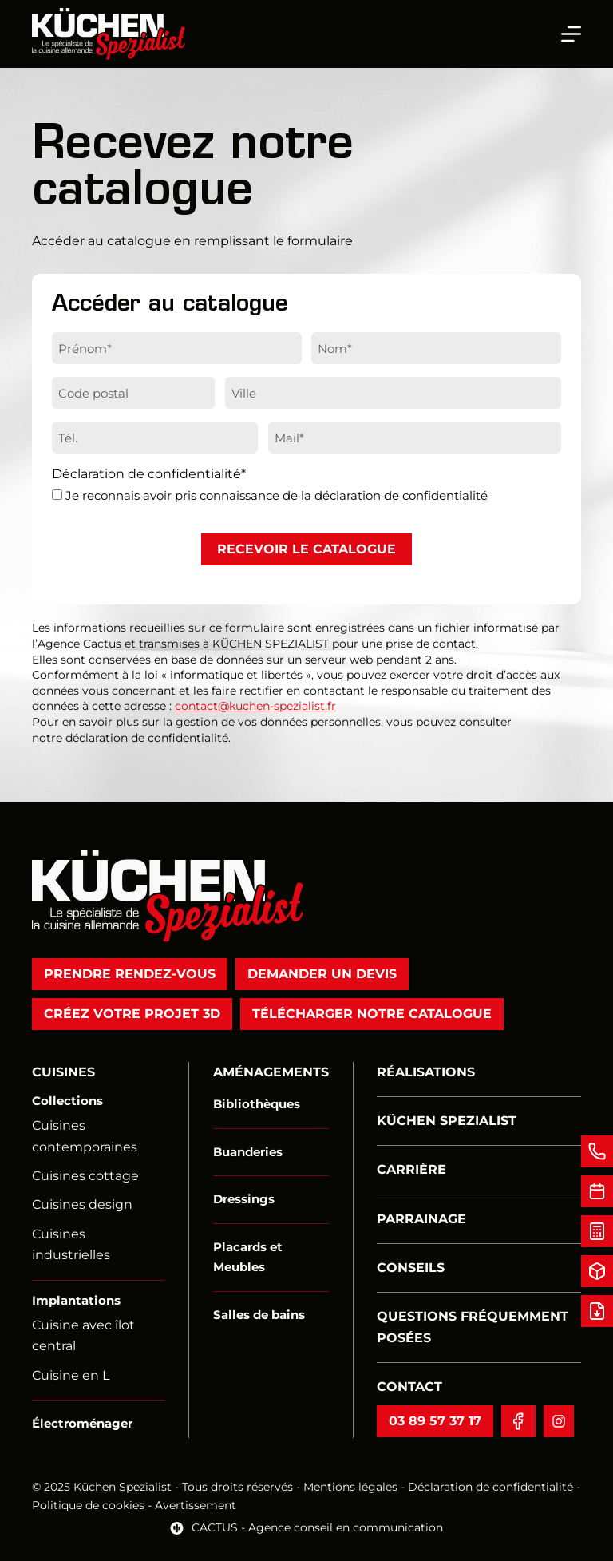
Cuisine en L (70, 1375)
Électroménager (82, 1423)
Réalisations (426, 1072)
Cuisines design (82, 1204)
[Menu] (571, 34)
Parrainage (421, 1218)
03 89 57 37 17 (435, 1420)
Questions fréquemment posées (472, 1327)
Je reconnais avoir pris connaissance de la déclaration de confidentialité (276, 495)
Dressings (244, 1198)
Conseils (411, 1267)
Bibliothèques (256, 1103)
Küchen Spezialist (446, 1120)
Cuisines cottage (85, 1175)
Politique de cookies (90, 1505)
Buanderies (248, 1151)
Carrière (411, 1169)
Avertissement (195, 1505)
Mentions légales (350, 1487)
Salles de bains (259, 1314)
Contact (409, 1386)
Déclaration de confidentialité (490, 1487)
